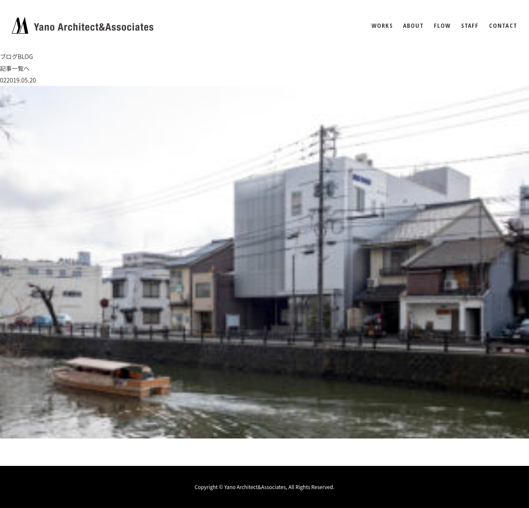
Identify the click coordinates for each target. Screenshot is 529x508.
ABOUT (413, 25)
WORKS (382, 25)
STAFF (470, 25)
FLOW (442, 25)
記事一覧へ (14, 68)
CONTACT (503, 25)
